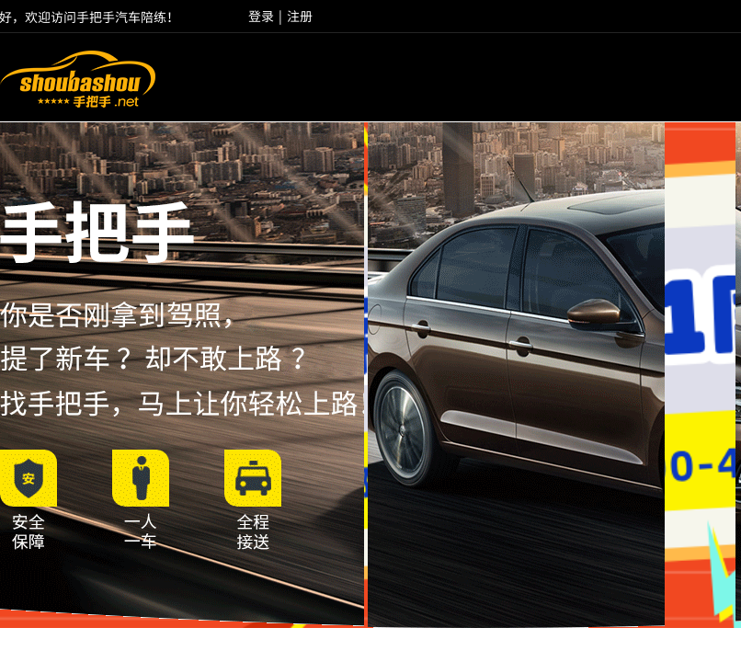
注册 (300, 15)
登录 (261, 15)
